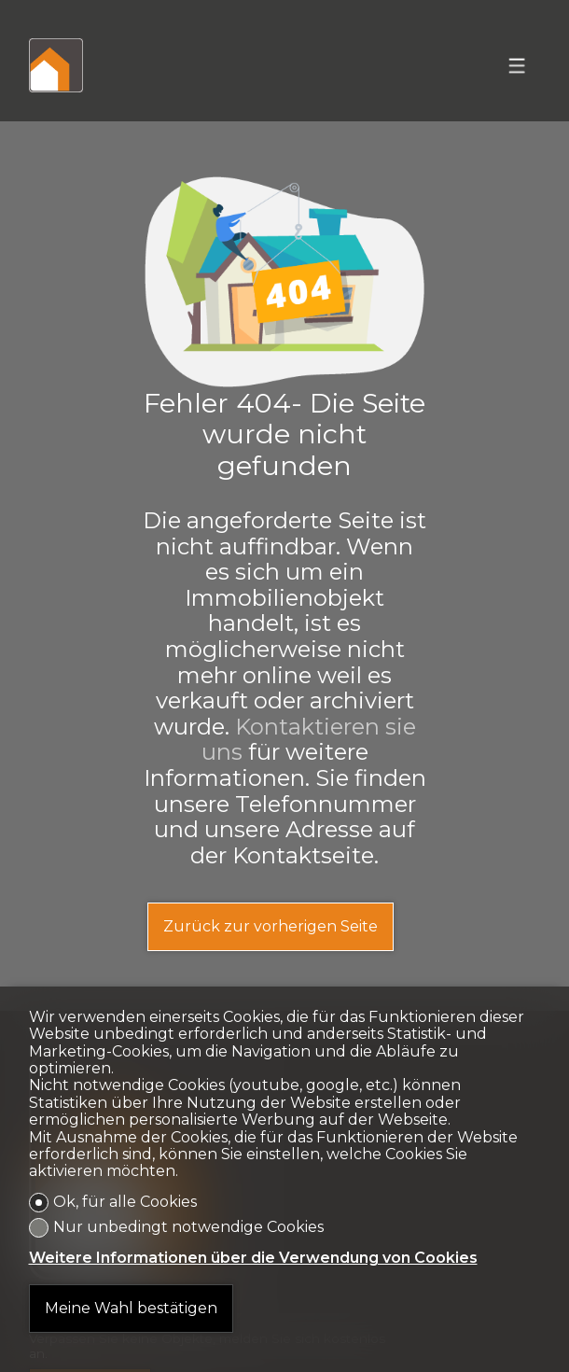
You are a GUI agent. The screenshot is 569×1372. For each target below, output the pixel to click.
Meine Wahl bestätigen (131, 1308)
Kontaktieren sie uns (308, 739)
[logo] (56, 65)
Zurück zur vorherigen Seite (270, 926)
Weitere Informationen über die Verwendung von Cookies (253, 1258)
